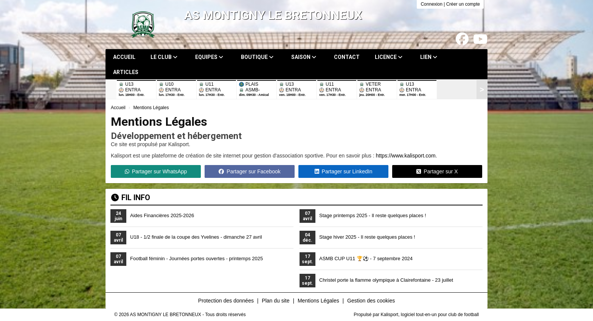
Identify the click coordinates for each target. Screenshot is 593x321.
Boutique (257, 57)
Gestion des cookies (371, 301)
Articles (125, 72)
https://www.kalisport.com (406, 156)
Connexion (431, 4)
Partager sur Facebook (249, 171)
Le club (164, 57)
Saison (303, 57)
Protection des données (226, 301)
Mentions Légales (318, 301)
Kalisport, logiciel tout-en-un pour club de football (430, 314)
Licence (388, 57)
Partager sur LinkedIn (344, 171)
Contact (347, 57)
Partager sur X (437, 171)
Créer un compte (463, 4)
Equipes (209, 57)
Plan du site (275, 301)
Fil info (130, 197)
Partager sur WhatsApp (156, 171)
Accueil (124, 57)
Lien (428, 57)
